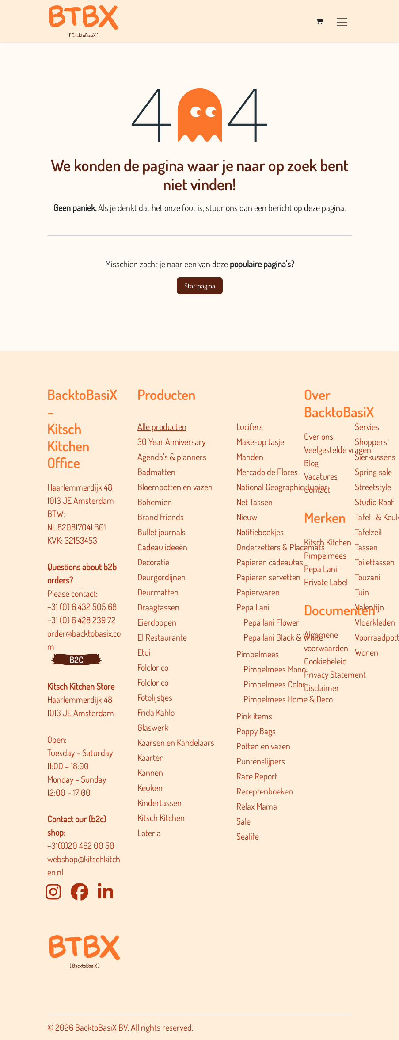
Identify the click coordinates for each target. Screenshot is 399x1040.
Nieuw (246, 516)
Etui (144, 652)
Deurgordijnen (161, 577)
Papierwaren (258, 592)
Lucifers (249, 426)
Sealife (247, 836)
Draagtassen (158, 607)
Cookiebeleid (325, 661)
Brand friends (160, 516)
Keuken (150, 787)
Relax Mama (256, 806)
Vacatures (321, 476)
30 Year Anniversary (171, 441)
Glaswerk (152, 727)
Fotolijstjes (154, 697)
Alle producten (161, 426)
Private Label (326, 581)
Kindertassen (159, 802)
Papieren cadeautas (269, 562)
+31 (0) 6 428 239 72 (82, 620)
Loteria (149, 832)
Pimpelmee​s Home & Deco (288, 699)
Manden (249, 456)
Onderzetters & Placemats (280, 547)
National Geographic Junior (281, 486)
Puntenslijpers (260, 761)
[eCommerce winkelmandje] (319, 21)
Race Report (256, 776)
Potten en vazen (263, 746)
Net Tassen (254, 501)
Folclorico (152, 667)
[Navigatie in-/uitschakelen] (342, 21)
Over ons (318, 436)
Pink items (254, 715)
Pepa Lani (253, 607)
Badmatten (156, 471)
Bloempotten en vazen (175, 486)
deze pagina (324, 207)
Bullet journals (161, 531)
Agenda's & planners (171, 456)
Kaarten (150, 757)
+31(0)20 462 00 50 (80, 845)
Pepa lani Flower (271, 622)
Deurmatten (158, 592)
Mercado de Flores (267, 471)
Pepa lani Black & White (283, 637)
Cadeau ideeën (162, 547)
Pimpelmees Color (274, 684)
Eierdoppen (156, 622)
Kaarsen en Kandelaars (175, 742)
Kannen (150, 772)
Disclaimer (321, 687)
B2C (76, 659)
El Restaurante (162, 637)
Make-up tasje (260, 441)
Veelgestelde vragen (337, 449)
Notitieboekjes (260, 531)
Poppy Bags (256, 731)
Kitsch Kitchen (161, 817)
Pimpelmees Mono (274, 669)
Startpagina (199, 285)
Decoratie (153, 562)
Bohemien (154, 501)
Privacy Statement (335, 674)
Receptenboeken (264, 791)
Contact (317, 489)
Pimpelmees (257, 654)
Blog (311, 462)
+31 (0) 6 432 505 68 (82, 606)
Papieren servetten (268, 577)
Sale (243, 821)
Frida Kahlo (156, 712)
